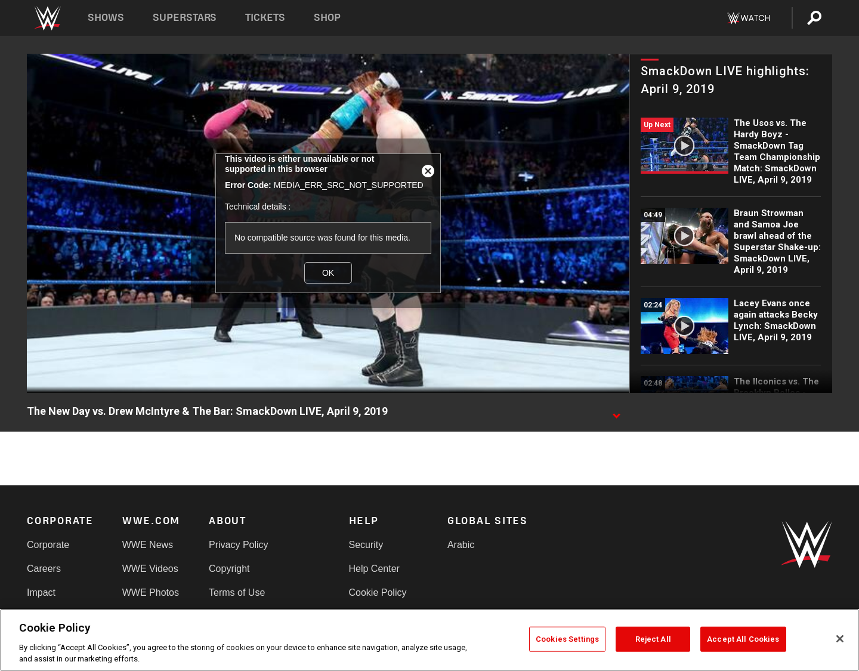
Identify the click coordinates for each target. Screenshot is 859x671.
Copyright (229, 569)
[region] (429, 640)
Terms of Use (237, 592)
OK (328, 273)
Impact (41, 592)
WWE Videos (150, 569)
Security (366, 545)
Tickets (265, 17)
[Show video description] (616, 412)
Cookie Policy (378, 592)
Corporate (48, 545)
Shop (327, 17)
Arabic (460, 545)
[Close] (840, 639)
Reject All (653, 639)
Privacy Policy (238, 545)
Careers (44, 569)
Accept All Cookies (743, 639)
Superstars (185, 17)
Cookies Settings (567, 639)
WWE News (147, 545)
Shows (106, 17)
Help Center (374, 569)
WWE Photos (150, 592)
